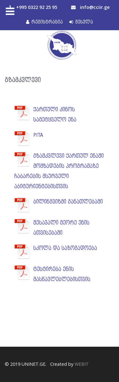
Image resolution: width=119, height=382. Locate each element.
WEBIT (82, 364)
